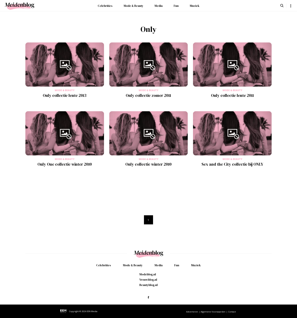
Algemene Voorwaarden (213, 311)
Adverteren (192, 311)
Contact (232, 311)
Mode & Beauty (133, 6)
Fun (176, 6)
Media (159, 6)
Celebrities (105, 6)
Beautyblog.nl (148, 285)
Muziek (194, 6)
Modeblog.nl (147, 274)
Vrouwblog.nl (148, 280)
